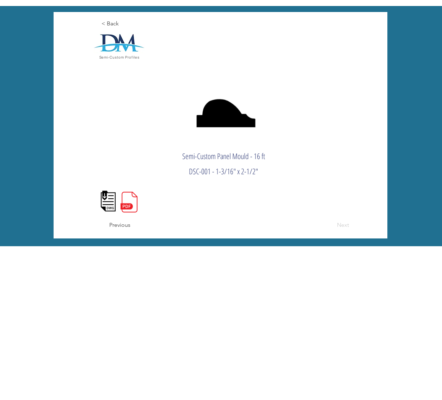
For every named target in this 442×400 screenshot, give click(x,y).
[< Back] (124, 24)
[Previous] (132, 225)
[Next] (331, 225)
